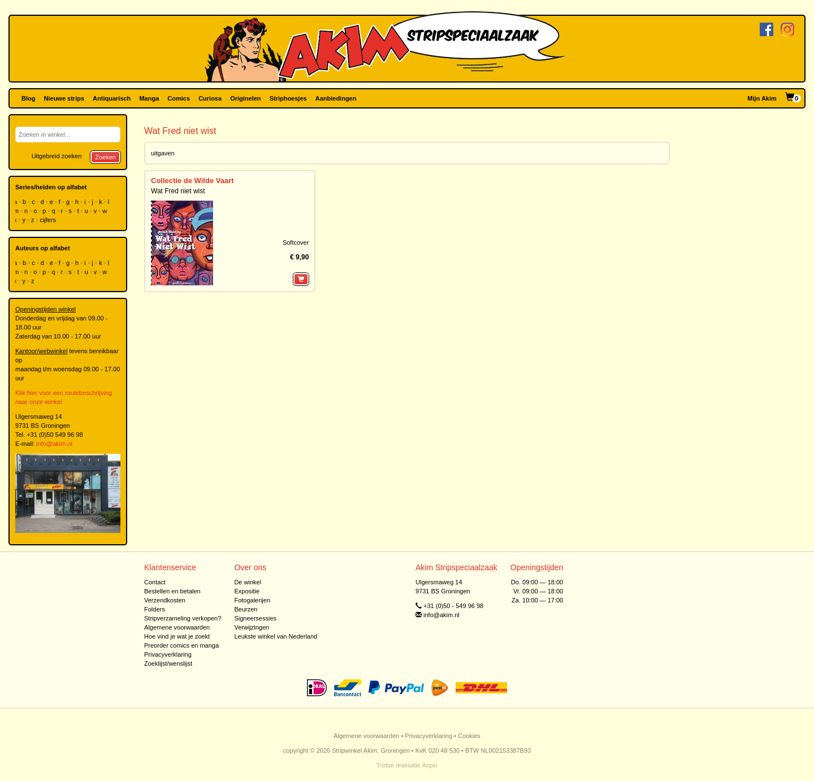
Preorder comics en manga (181, 645)
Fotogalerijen (252, 600)
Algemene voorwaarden (177, 627)
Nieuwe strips (64, 98)
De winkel (247, 582)
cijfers (48, 219)
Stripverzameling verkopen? (182, 618)
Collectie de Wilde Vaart (192, 180)
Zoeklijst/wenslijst (168, 663)
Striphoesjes (288, 98)
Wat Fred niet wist (178, 191)
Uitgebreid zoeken (57, 156)
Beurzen (245, 609)
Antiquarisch (112, 98)
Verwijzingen (251, 627)
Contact (155, 582)
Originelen (245, 98)
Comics (178, 98)
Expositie (246, 591)
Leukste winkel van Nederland (275, 636)
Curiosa (210, 98)
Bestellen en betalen (172, 591)
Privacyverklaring (168, 654)
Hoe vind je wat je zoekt (177, 636)
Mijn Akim (762, 98)
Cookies (469, 735)
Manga (149, 98)
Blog (28, 98)
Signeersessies (255, 618)
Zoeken (105, 157)
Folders (154, 609)
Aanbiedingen (336, 98)
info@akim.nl (54, 443)
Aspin (430, 765)
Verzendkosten (164, 600)
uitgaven (163, 153)
